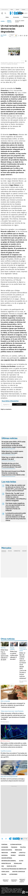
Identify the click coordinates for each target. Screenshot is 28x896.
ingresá (25, 13)
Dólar (12, 9)
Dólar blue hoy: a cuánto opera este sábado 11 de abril (12, 452)
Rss (2, 866)
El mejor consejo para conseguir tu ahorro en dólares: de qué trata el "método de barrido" (13, 705)
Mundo (13, 855)
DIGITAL (6, 880)
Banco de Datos (6, 850)
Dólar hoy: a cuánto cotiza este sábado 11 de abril (12, 458)
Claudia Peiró (3, 35)
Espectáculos (6, 863)
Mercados (18, 850)
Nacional (4, 855)
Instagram (9, 838)
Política (23, 847)
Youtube (17, 838)
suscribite (21, 13)
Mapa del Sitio (11, 866)
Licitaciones (13, 874)
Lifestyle (22, 852)
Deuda (17, 9)
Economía (16, 17)
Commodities (17, 550)
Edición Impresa (6, 858)
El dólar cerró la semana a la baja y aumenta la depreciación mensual (13, 780)
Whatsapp (21, 838)
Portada (4, 844)
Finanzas (14, 847)
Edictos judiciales (18, 871)
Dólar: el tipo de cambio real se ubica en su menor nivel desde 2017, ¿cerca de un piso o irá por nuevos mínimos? (16, 488)
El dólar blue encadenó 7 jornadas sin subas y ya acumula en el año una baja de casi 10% (14, 755)
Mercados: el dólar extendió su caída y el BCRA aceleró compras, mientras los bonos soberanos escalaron (14, 745)
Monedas (3, 550)
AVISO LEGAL (5, 871)
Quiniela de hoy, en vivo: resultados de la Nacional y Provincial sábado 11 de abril (11, 465)
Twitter (2, 838)
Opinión (13, 852)
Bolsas (10, 550)
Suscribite (19, 404)
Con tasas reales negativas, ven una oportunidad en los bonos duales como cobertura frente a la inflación (15, 506)
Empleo (23, 9)
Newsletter (23, 838)
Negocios (4, 852)
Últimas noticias (15, 844)
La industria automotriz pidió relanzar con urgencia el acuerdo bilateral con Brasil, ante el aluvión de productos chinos (16, 516)
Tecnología (18, 863)
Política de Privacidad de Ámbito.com (13, 869)
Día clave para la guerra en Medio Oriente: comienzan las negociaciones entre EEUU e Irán (13, 473)
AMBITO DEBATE (22, 881)
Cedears (24, 550)
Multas (3, 874)
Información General (8, 861)
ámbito (3, 21)
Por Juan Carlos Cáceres (23, 681)
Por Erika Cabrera (5, 722)
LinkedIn (13, 838)
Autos (21, 861)
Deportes (22, 855)
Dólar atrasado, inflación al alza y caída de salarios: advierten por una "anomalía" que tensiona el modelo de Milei (13, 716)
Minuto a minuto (6, 741)
